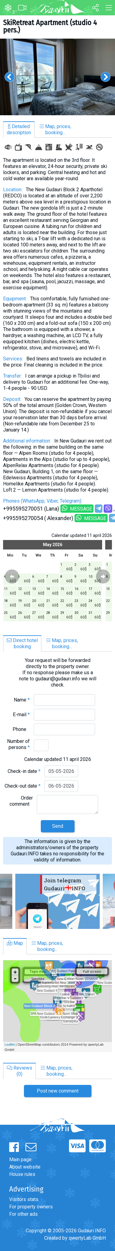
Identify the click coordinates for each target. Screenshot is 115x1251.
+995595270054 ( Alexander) (38, 518)
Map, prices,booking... (55, 129)
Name (22, 700)
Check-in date (24, 771)
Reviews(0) (19, 1071)
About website (24, 1167)
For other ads (23, 1214)
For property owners (31, 1207)
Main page (20, 1159)
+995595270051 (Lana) (31, 508)
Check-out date (22, 786)
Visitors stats (23, 1199)
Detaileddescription (19, 129)
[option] (57, 77)
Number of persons (18, 744)
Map (15, 943)
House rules (22, 1174)
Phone (21, 729)
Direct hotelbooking (22, 643)
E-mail (21, 714)
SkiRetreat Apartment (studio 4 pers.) (50, 26)
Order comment (21, 801)
